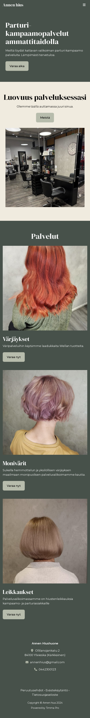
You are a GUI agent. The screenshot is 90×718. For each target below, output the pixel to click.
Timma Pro (52, 707)
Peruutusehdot (31, 690)
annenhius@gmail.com (47, 662)
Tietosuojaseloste (45, 694)
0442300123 (47, 669)
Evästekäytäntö (57, 690)
